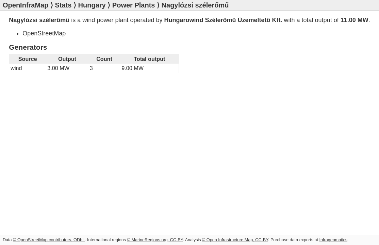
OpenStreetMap (44, 33)
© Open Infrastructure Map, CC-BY (235, 240)
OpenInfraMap (25, 5)
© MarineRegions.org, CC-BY (155, 240)
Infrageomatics (333, 240)
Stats (63, 5)
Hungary (92, 5)
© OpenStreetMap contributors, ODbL (49, 240)
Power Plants (133, 5)
